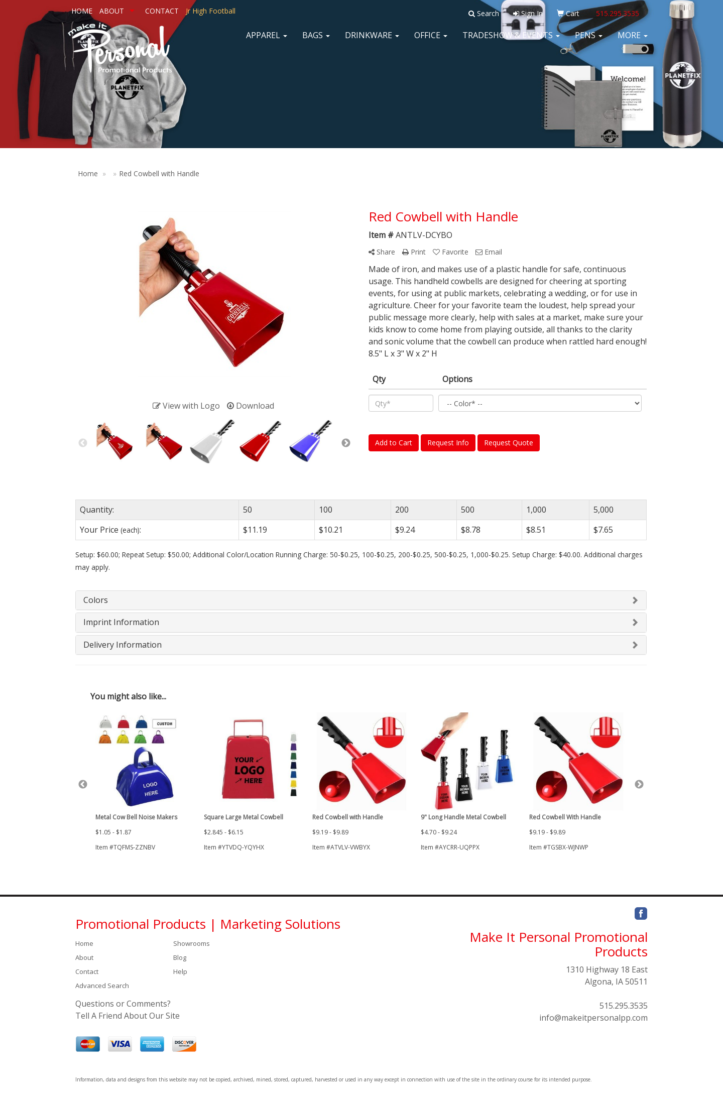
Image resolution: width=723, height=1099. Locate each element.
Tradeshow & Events (511, 40)
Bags (316, 40)
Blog (179, 957)
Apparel (266, 40)
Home (84, 943)
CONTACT (162, 11)
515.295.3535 (623, 1005)
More (633, 40)
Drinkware (372, 40)
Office (430, 40)
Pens (588, 40)
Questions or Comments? (123, 1003)
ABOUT (111, 11)
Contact (86, 971)
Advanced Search (102, 985)
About (84, 957)
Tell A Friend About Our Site (127, 1015)
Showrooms (191, 943)
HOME (81, 11)
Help (180, 971)
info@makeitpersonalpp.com (593, 1017)
